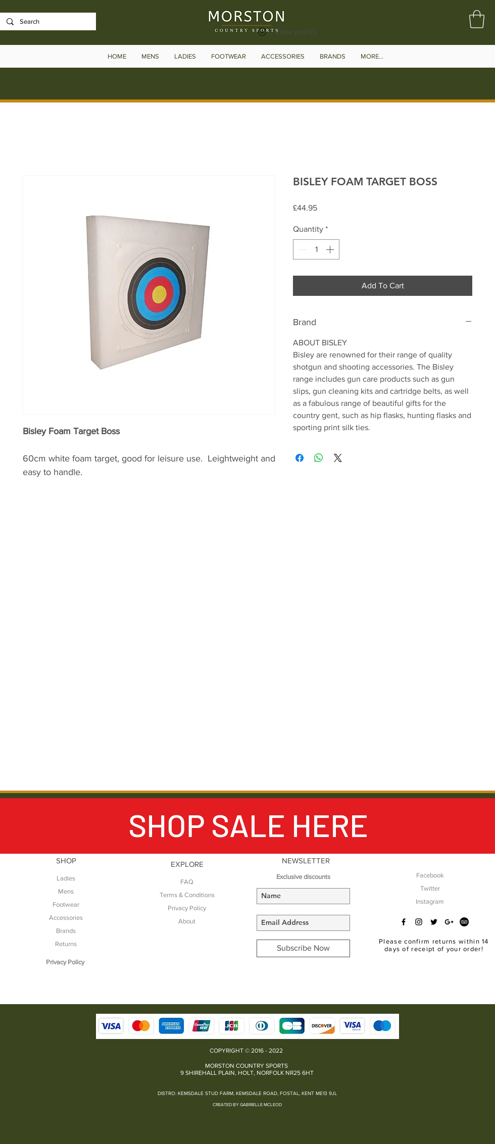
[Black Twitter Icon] (433, 921)
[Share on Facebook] (299, 458)
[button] (476, 19)
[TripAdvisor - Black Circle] (464, 921)
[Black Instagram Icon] (418, 921)
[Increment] (331, 249)
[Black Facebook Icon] (403, 921)
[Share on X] (338, 458)
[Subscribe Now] (303, 948)
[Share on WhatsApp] (319, 458)
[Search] (47, 21)
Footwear (66, 904)
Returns (66, 944)
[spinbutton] (316, 249)
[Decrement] (301, 249)
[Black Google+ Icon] (449, 921)
